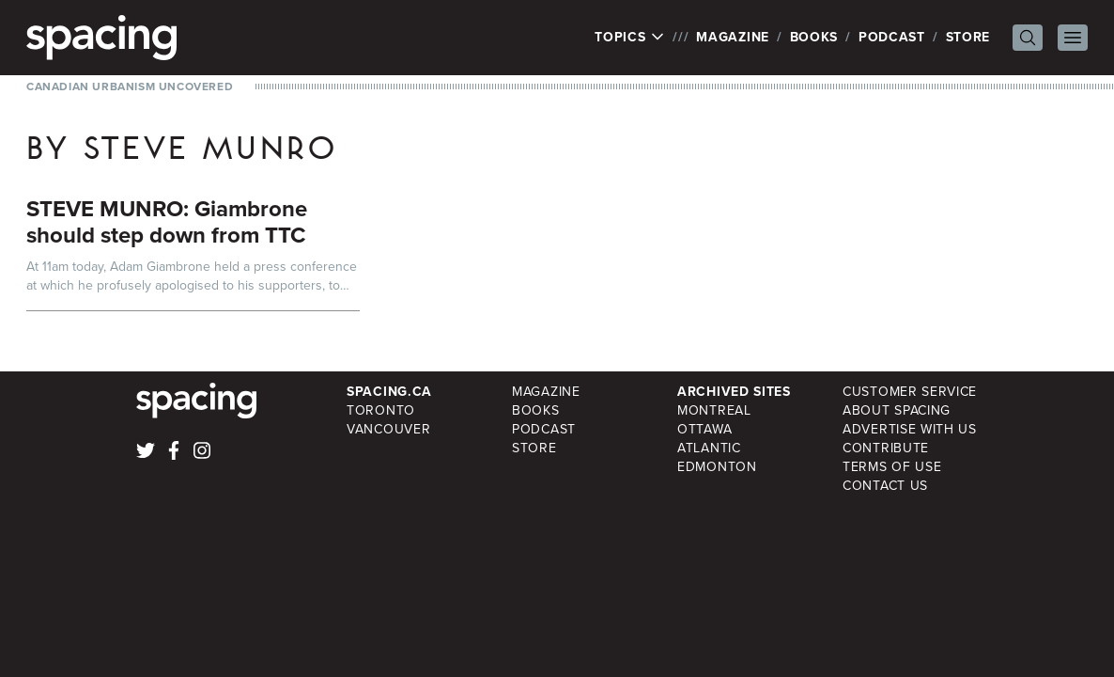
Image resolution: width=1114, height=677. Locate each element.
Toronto (381, 410)
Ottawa (704, 429)
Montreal (714, 410)
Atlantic (709, 448)
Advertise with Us (910, 429)
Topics (630, 37)
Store (968, 37)
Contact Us (885, 486)
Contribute (886, 448)
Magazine (732, 37)
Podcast (892, 37)
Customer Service (910, 391)
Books (814, 37)
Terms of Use (892, 467)
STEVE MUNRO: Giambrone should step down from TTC (166, 222)
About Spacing (897, 410)
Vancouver (388, 429)
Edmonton (717, 467)
